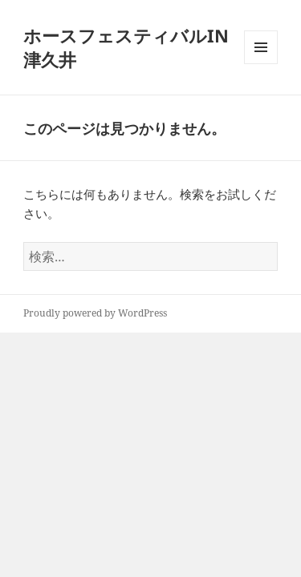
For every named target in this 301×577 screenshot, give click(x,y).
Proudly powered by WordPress (95, 313)
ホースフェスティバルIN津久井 (126, 47)
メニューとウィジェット (260, 63)
